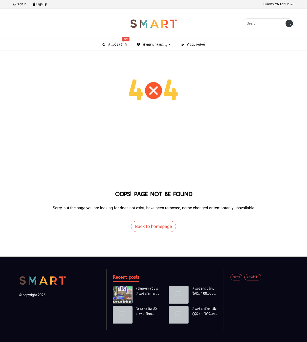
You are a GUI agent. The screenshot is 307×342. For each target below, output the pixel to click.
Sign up (39, 4)
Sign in (19, 4)
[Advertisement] (153, 151)
